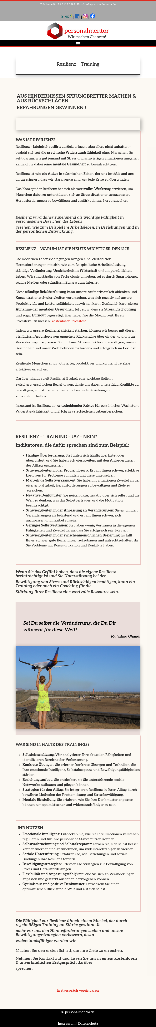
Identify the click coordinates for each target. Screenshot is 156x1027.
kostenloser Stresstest (69, 321)
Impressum (66, 1024)
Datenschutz (88, 1024)
